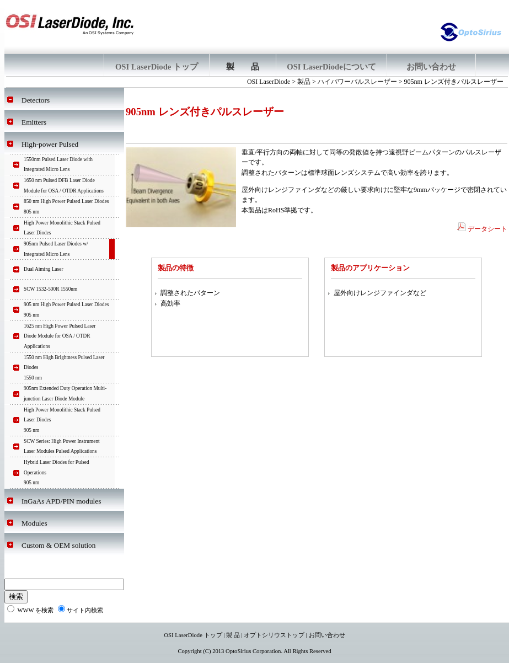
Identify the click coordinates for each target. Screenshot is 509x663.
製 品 (233, 635)
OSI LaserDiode (268, 81)
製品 (303, 81)
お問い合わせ (327, 635)
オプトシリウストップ (274, 635)
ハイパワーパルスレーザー (357, 81)
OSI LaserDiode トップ (193, 635)
